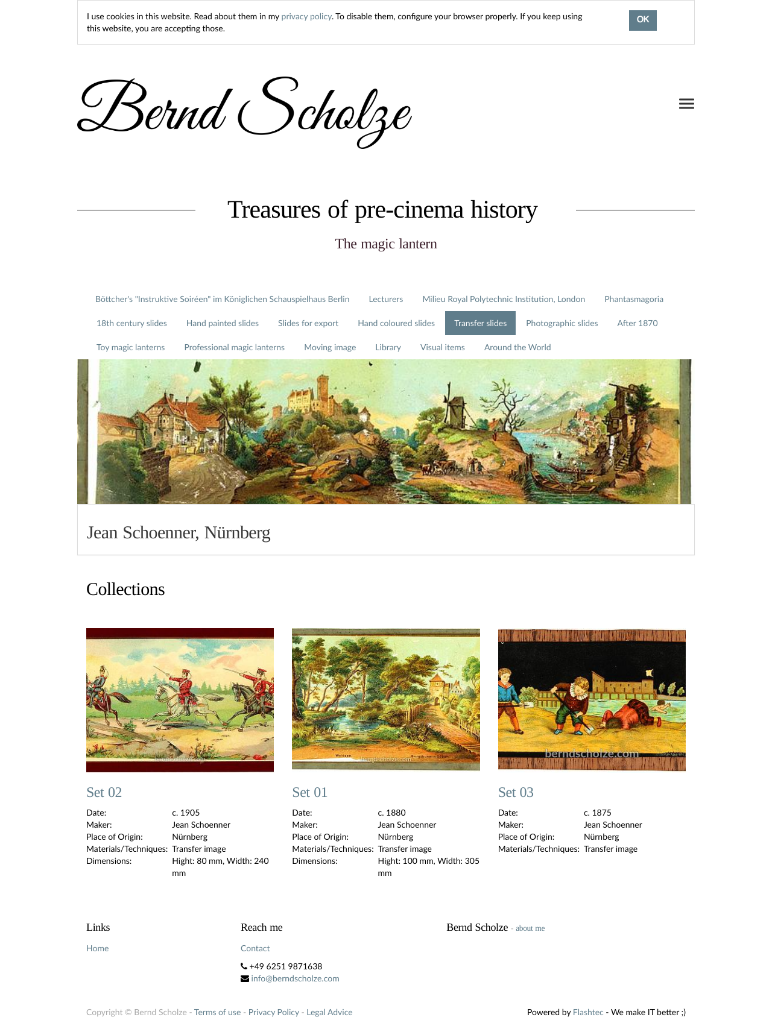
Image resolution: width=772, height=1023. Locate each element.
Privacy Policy (273, 1012)
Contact (255, 948)
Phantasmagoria (633, 299)
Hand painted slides (222, 323)
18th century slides (131, 323)
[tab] (386, 530)
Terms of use (217, 1012)
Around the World (517, 347)
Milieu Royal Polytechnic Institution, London (503, 299)
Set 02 (104, 793)
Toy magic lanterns (130, 347)
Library (388, 347)
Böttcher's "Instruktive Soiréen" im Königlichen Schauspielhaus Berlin (222, 299)
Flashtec (588, 1012)
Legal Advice (329, 1012)
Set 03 (516, 793)
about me (530, 928)
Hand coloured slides (396, 323)
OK (643, 20)
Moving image (330, 347)
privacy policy (307, 16)
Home (97, 948)
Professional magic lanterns (234, 347)
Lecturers (386, 299)
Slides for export (308, 323)
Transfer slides (480, 323)
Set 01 (309, 793)
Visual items (442, 347)
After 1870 (638, 323)
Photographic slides (562, 323)
